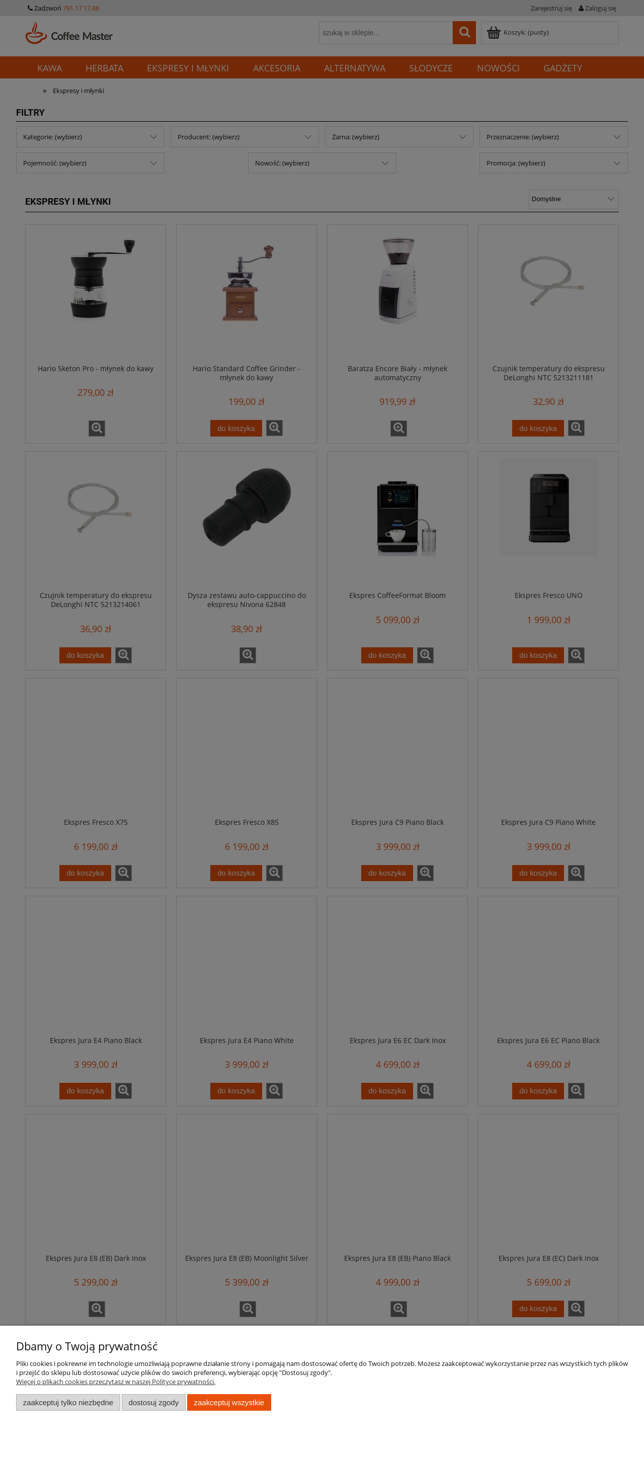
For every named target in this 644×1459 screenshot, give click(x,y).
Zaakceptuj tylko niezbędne (68, 1402)
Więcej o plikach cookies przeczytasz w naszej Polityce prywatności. (115, 1381)
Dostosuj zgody (153, 1402)
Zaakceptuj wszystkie (229, 1402)
